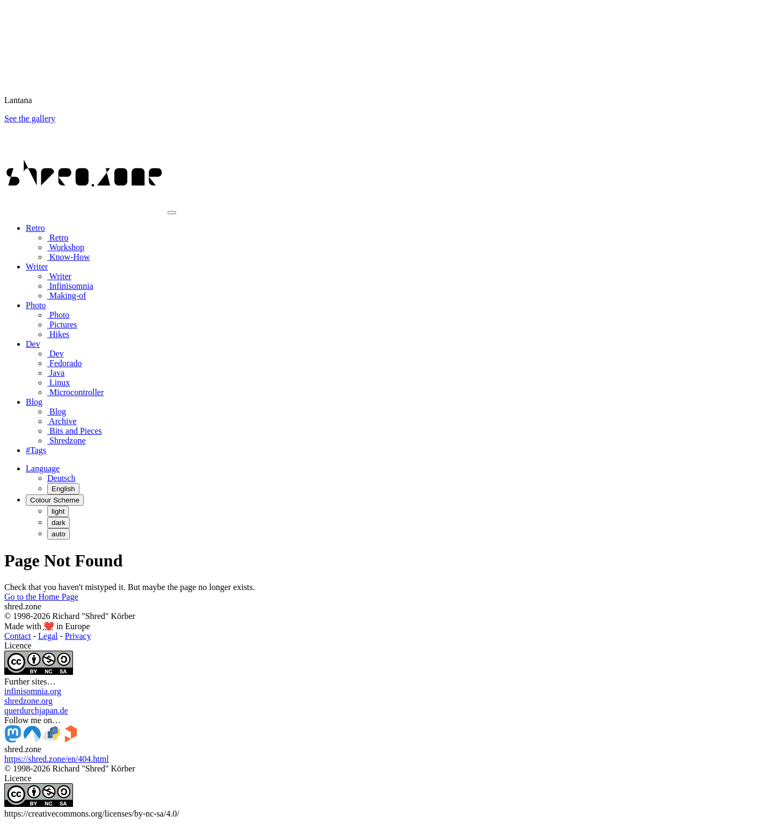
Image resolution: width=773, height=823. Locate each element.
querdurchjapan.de (36, 710)
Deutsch (61, 478)
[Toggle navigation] (171, 212)
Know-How (68, 256)
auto (58, 534)
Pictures (62, 324)
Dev (55, 353)
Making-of (66, 295)
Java (55, 372)
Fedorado (64, 363)
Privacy (78, 635)
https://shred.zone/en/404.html (56, 758)
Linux (58, 382)
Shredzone (66, 440)
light (58, 511)
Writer (59, 276)
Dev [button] (33, 343)
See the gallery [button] (29, 118)
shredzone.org (28, 700)
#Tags (36, 450)
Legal (47, 635)
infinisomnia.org (32, 691)
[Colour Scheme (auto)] (55, 500)
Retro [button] (35, 227)
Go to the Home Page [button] (41, 596)
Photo (58, 314)
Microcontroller (75, 392)
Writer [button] (37, 266)
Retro (58, 237)
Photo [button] (36, 305)
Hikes (58, 334)
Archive (62, 421)
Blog (56, 411)
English (63, 489)
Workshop (65, 247)
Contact (17, 635)
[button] (43, 468)
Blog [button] (34, 401)
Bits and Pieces (74, 430)
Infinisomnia (70, 285)
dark (58, 523)
